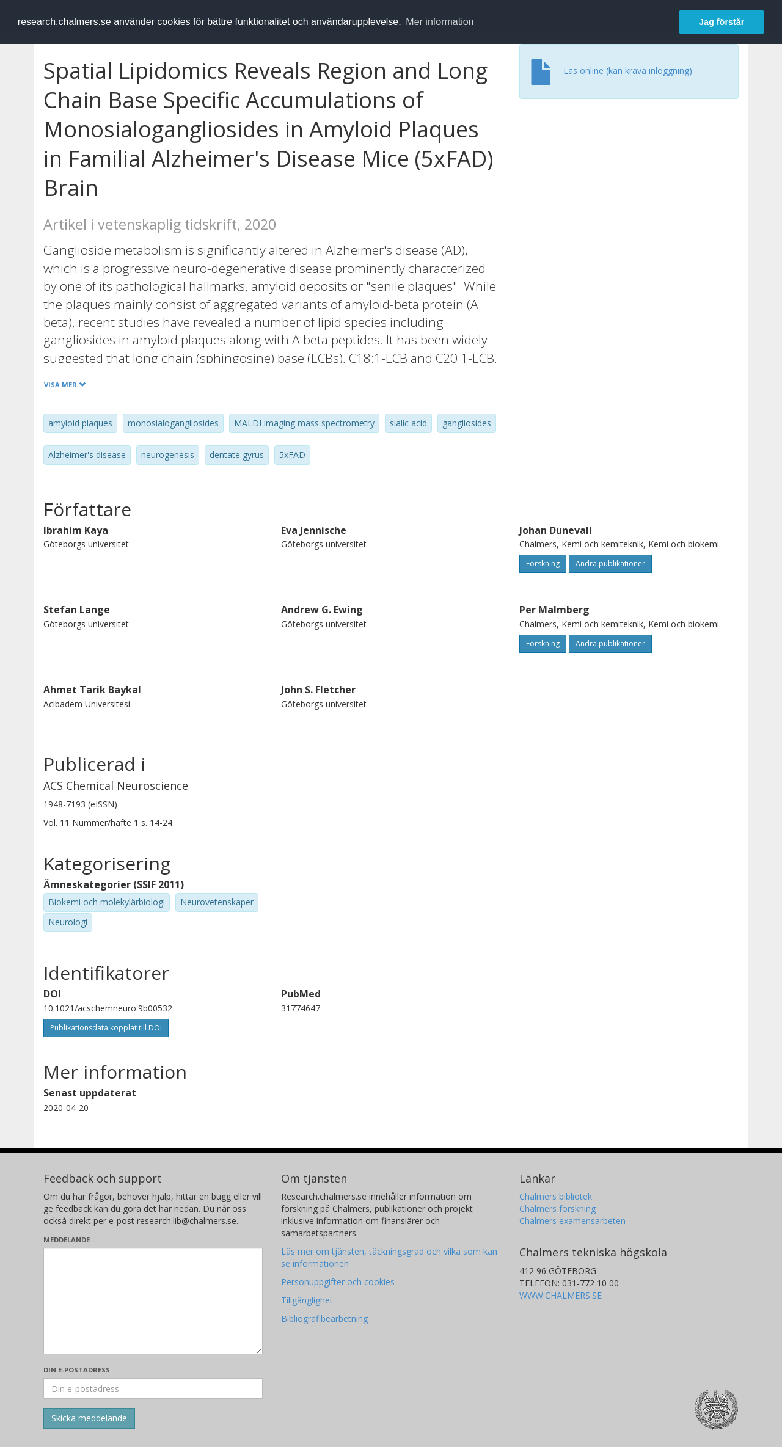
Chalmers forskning (557, 1208)
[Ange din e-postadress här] (153, 1388)
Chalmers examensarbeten (572, 1220)
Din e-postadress (76, 1369)
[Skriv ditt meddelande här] (153, 1301)
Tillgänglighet (307, 1300)
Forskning (543, 563)
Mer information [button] (439, 21)
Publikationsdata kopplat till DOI (106, 1027)
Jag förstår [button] (721, 22)
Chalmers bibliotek (555, 1196)
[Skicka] (89, 1418)
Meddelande (66, 1239)
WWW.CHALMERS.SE (560, 1295)
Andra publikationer (610, 563)
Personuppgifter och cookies (338, 1282)
